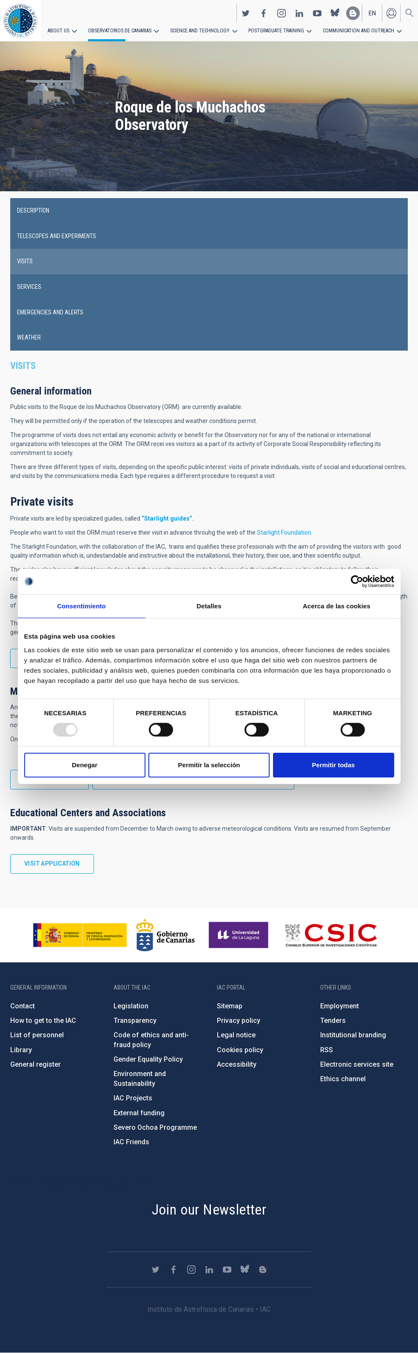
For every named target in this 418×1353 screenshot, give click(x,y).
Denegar (84, 765)
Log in (391, 13)
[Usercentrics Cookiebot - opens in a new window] (357, 581)
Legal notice (236, 1035)
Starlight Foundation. (285, 532)
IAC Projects (133, 1098)
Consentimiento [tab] (81, 606)
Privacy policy (238, 1020)
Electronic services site (356, 1064)
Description (33, 210)
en (372, 13)
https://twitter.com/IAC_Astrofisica (246, 13)
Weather (29, 337)
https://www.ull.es (240, 935)
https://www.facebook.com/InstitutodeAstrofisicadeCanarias (264, 13)
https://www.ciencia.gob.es (80, 935)
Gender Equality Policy (148, 1059)
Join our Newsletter (209, 1209)
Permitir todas (333, 765)
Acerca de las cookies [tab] (336, 606)
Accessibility (236, 1064)
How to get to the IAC (43, 1020)
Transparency (135, 1020)
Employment (339, 1006)
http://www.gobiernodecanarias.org (165, 935)
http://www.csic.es (330, 935)
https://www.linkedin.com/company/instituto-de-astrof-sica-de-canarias (299, 13)
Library (21, 1050)
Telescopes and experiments (56, 236)
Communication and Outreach (357, 31)
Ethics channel (343, 1079)
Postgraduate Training (275, 31)
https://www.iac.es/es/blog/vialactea (353, 13)
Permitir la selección (209, 765)
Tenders (333, 1020)
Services (29, 286)
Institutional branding (353, 1035)
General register (35, 1064)
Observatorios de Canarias (119, 31)
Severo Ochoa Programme (155, 1127)
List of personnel (37, 1035)
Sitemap (229, 1006)
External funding (139, 1113)
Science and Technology (199, 31)
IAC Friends (131, 1142)
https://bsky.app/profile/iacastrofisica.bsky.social (335, 13)
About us (58, 31)
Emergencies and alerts (50, 312)
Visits (25, 261)
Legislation (131, 1006)
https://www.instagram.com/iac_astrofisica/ (281, 13)
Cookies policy (240, 1050)
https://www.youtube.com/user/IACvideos (317, 13)
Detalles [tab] (208, 606)
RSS (326, 1050)
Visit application (52, 863)
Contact (22, 1006)
